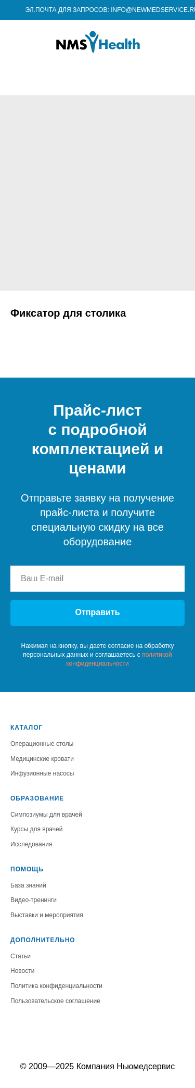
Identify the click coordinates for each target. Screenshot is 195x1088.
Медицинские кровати (42, 758)
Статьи (20, 956)
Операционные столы (41, 743)
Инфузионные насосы (42, 773)
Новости (22, 970)
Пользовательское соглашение (55, 1001)
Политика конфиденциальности (56, 986)
